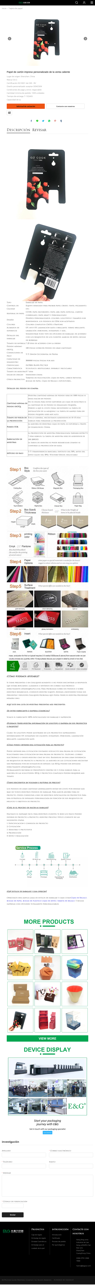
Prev (9, 38)
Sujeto (52, 1162)
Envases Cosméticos (38, 1242)
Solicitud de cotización (26, 106)
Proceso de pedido (59, 1242)
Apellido (6, 1151)
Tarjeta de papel (15, 8)
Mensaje (6, 1174)
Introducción (57, 1235)
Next (85, 38)
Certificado (56, 1239)
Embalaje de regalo (38, 1239)
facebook (31, 121)
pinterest (55, 121)
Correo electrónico (60, 1151)
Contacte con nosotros (65, 106)
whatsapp (49, 121)
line (37, 121)
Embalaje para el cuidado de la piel (38, 1245)
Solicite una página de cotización (68, 752)
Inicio (4, 8)
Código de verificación (14, 1202)
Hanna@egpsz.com (31, 689)
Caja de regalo (36, 1235)
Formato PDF (9, 112)
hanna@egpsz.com (83, 1266)
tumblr (61, 121)
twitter (43, 121)
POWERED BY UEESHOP (64, 1281)
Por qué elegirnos (58, 1245)
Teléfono (7, 1162)
